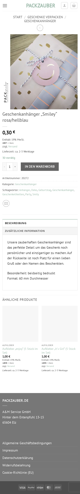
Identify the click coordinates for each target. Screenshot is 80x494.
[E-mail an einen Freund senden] (6, 203)
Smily (35, 194)
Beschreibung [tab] (15, 223)
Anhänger (24, 190)
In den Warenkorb (40, 166)
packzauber (40, 5)
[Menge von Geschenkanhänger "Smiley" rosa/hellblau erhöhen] (15, 166)
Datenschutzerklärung (17, 458)
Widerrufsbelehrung (16, 465)
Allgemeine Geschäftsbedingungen (27, 443)
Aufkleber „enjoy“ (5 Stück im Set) (20, 350)
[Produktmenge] (9, 166)
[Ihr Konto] (64, 5)
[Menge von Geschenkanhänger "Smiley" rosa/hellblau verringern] (4, 166)
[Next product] (40, 28)
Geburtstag (44, 190)
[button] (4, 5)
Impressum (10, 450)
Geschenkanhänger (40, 21)
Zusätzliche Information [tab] (25, 231)
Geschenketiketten (13, 194)
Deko (34, 190)
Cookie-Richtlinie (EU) (18, 472)
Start (17, 17)
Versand (12, 146)
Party (28, 194)
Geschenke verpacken (45, 17)
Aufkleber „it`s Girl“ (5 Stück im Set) (58, 350)
